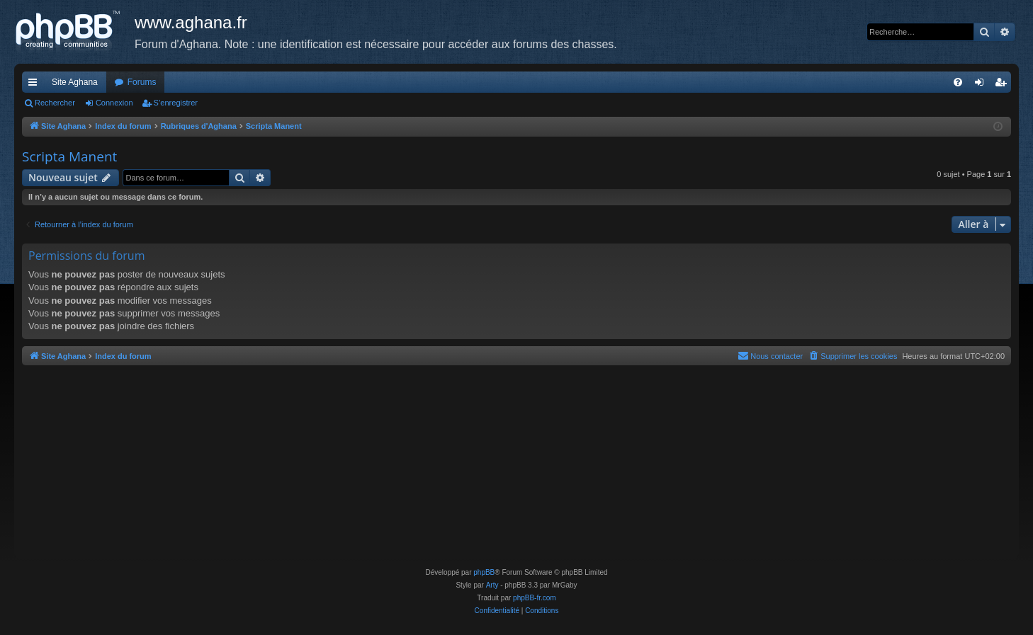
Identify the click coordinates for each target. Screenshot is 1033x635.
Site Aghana (75, 82)
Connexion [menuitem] (982, 85)
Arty (492, 585)
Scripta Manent (69, 156)
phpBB (484, 572)
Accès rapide (35, 85)
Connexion (114, 102)
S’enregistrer (176, 102)
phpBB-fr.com (534, 598)
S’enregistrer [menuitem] (1003, 85)
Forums (142, 82)
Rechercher (55, 102)
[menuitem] (958, 82)
